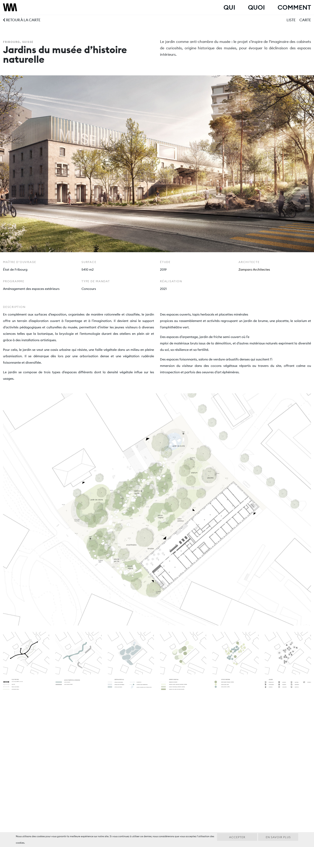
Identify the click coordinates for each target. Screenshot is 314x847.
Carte (305, 20)
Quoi (256, 7)
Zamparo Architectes (254, 269)
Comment (294, 7)
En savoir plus (278, 837)
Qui (229, 7)
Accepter (237, 837)
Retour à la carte (21, 20)
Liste (291, 20)
